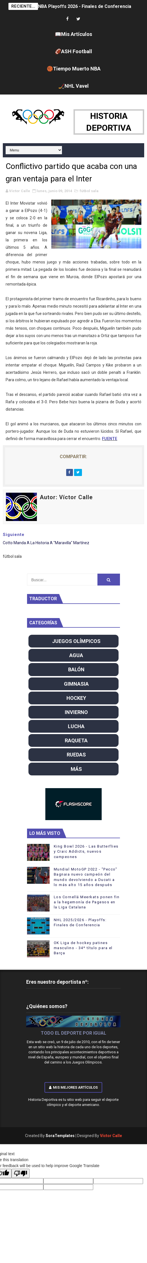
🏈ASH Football (73, 51)
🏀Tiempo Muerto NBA (74, 69)
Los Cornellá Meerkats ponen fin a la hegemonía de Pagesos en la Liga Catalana (87, 902)
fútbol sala (89, 191)
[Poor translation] (21, 1173)
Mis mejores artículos (73, 1087)
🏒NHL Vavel (73, 86)
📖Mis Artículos (73, 34)
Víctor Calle (111, 1135)
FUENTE (109, 438)
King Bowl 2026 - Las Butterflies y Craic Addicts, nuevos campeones (86, 851)
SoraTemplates (60, 1135)
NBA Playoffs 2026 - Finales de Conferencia (84, 6)
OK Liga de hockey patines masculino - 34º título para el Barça (83, 948)
